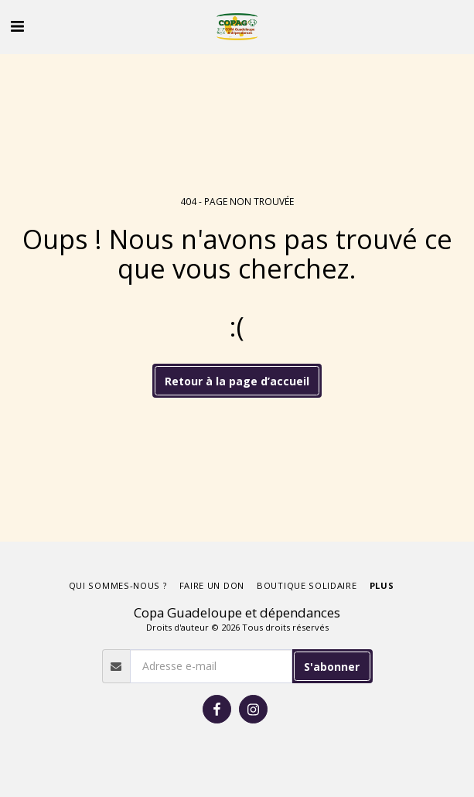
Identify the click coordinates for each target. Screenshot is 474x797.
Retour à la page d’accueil (237, 381)
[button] (17, 26)
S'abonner (332, 666)
